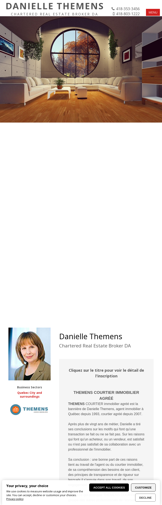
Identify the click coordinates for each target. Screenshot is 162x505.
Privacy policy (15, 499)
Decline (145, 497)
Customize (143, 487)
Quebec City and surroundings (29, 394)
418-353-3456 (128, 8)
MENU (152, 12)
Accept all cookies (109, 487)
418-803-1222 (128, 13)
